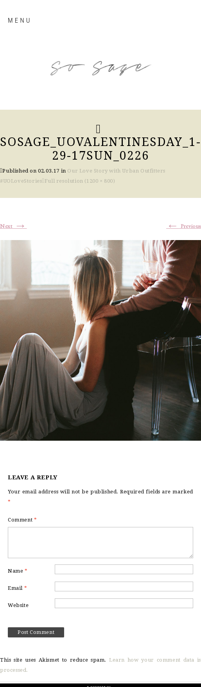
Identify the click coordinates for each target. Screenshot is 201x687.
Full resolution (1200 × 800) (80, 181)
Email (17, 588)
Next (13, 226)
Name (18, 571)
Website (18, 605)
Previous (183, 226)
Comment (22, 520)
